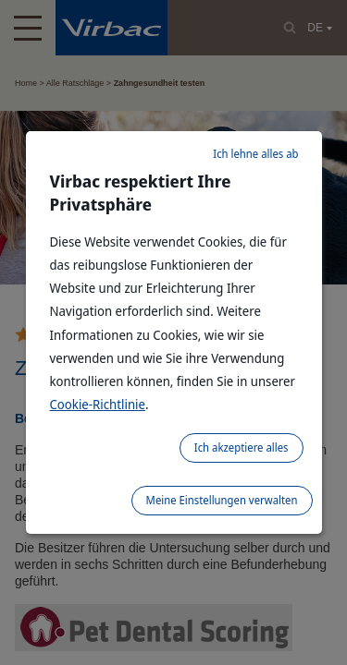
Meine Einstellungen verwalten (222, 500)
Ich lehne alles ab (255, 154)
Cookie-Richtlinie (98, 404)
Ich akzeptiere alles (241, 447)
